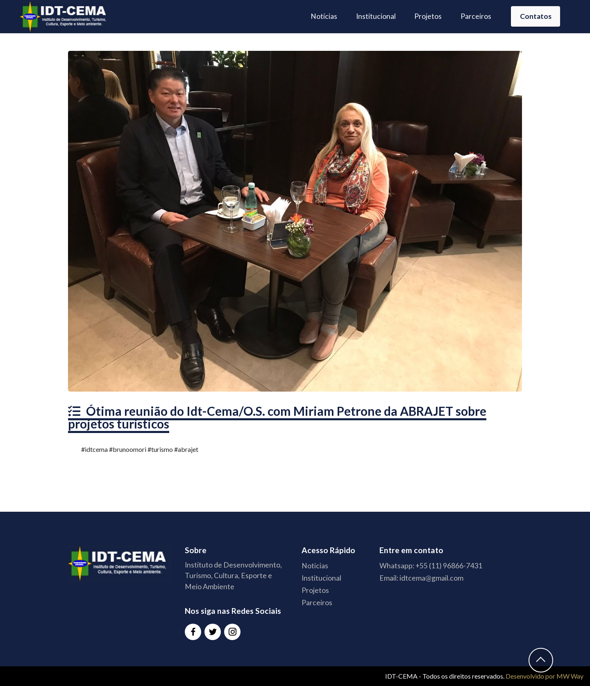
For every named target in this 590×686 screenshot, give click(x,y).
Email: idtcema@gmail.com (421, 578)
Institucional (376, 16)
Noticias (315, 565)
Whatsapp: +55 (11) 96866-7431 (430, 565)
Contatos (535, 16)
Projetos (428, 16)
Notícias (324, 16)
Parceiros (476, 16)
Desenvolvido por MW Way (544, 676)
